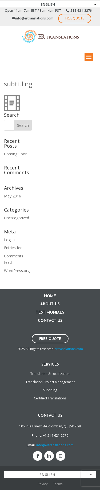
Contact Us (50, 321)
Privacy (43, 484)
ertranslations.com (68, 349)
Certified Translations (50, 398)
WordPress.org (17, 270)
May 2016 (12, 196)
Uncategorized (16, 217)
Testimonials (50, 313)
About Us (50, 304)
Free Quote (74, 18)
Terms (57, 484)
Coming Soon (15, 153)
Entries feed (14, 247)
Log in (9, 239)
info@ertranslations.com (55, 445)
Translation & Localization (50, 373)
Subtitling (50, 390)
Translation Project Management (50, 382)
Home (50, 296)
